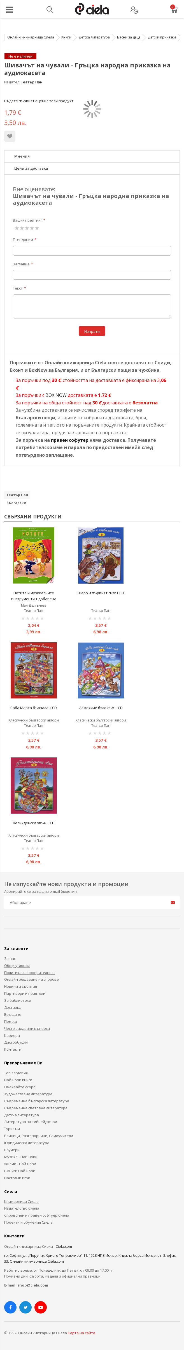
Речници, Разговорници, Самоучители (38, 1135)
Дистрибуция (16, 1042)
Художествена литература (28, 1093)
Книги (66, 37)
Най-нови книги (18, 1079)
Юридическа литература (26, 1142)
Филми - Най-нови (20, 1163)
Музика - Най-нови (21, 1156)
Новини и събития (20, 986)
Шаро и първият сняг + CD (101, 592)
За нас (10, 958)
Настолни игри (17, 1177)
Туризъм (12, 1128)
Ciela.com (64, 1246)
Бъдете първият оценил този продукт (38, 100)
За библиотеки (17, 1000)
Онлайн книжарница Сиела (30, 37)
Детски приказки (162, 37)
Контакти (12, 1049)
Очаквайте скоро (20, 1086)
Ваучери (12, 1149)
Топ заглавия (16, 1072)
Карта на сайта (81, 1332)
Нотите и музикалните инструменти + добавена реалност (33, 598)
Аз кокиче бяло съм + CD (101, 707)
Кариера (12, 1035)
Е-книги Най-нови (19, 1170)
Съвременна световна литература (35, 1107)
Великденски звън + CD (34, 822)
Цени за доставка (31, 168)
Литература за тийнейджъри (30, 1121)
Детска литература (94, 37)
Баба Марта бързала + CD (33, 707)
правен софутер (69, 440)
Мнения (22, 156)
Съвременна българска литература (36, 1100)
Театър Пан (31, 82)
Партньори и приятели (24, 993)
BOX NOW (56, 395)
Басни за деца (129, 37)
